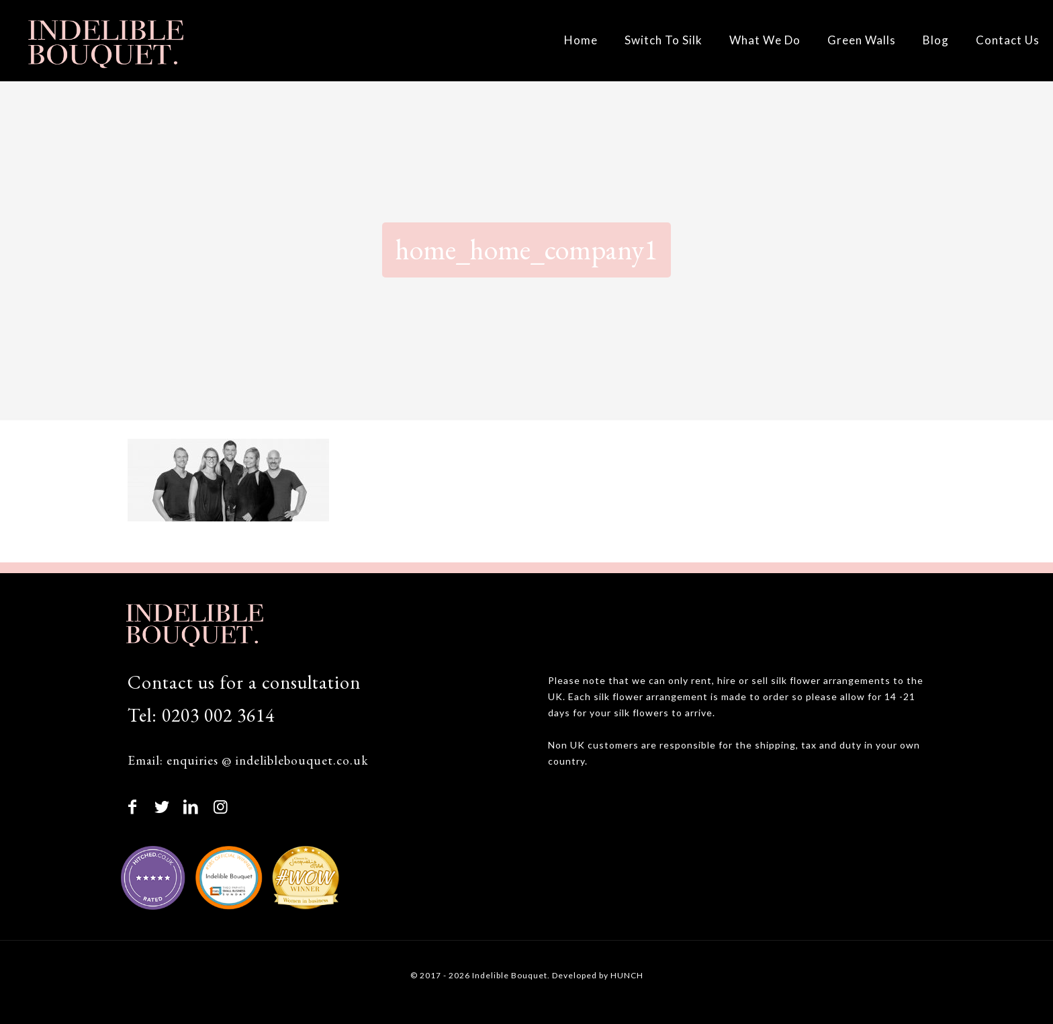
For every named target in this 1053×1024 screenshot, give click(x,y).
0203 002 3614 (218, 715)
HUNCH (626, 975)
